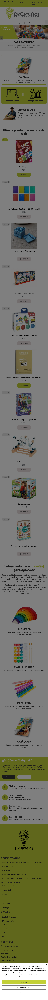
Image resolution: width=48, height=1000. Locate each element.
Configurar (24, 993)
